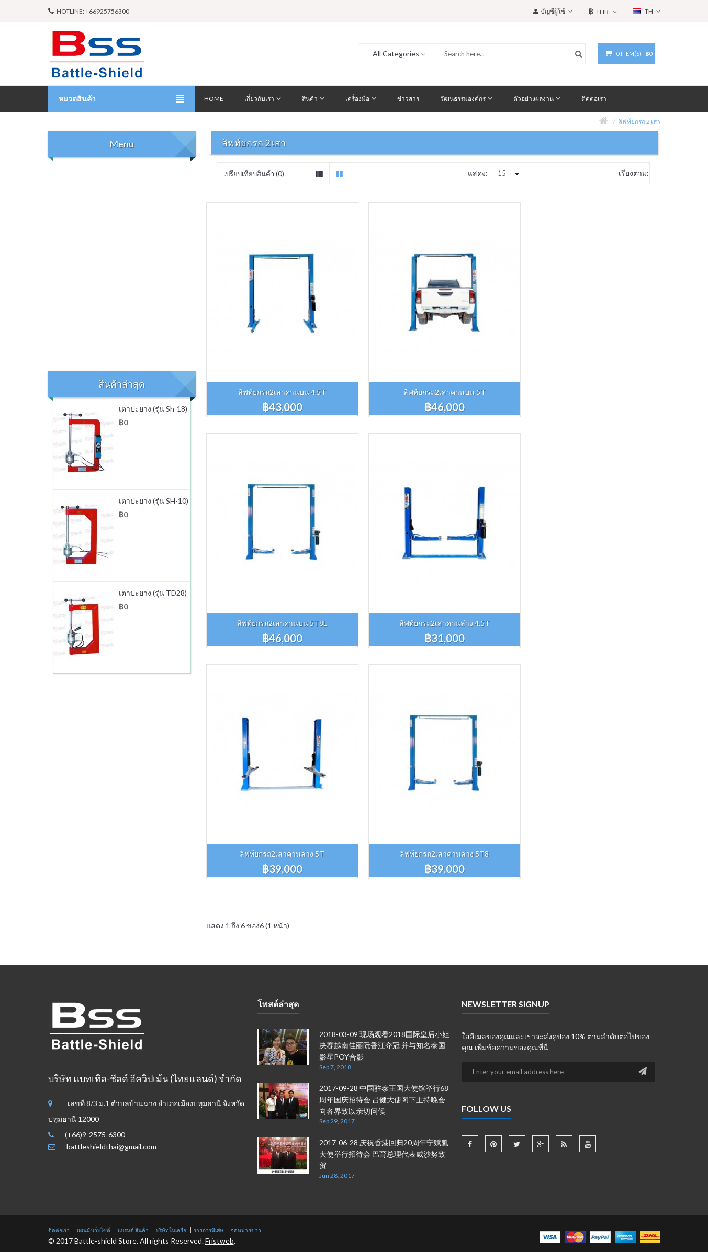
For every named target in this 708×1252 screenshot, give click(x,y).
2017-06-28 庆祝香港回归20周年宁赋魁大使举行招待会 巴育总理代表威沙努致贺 (383, 904)
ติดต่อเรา (59, 980)
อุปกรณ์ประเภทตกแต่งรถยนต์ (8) (108, 300)
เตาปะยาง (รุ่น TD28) (153, 592)
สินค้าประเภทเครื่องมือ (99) (101, 278)
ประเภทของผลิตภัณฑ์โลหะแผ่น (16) (114, 234)
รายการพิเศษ (208, 980)
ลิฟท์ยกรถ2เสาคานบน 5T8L (587, 382)
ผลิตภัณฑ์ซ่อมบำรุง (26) (96, 256)
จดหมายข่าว (246, 980)
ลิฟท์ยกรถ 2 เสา (639, 122)
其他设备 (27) (81, 344)
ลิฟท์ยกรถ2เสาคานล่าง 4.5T (278, 604)
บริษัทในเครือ (171, 980)
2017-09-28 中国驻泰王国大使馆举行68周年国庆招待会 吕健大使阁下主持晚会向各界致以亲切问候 (383, 850)
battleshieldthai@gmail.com (111, 896)
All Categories (392, 53)
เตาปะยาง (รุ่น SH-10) (153, 500)
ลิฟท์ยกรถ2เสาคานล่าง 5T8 (587, 604)
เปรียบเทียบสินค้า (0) (253, 173)
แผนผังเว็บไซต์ (93, 980)
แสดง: (478, 172)
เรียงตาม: (634, 172)
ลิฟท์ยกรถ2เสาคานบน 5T (432, 382)
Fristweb (219, 990)
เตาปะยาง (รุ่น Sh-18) (153, 408)
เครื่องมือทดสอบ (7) (89, 212)
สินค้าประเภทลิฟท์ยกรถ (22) (102, 168)
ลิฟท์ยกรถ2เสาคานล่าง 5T (432, 604)
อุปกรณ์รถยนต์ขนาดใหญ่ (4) (102, 322)
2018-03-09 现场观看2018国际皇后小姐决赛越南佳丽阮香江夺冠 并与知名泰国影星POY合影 (384, 795)
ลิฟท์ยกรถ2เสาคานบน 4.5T (278, 382)
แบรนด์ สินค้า (133, 980)
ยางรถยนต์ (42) (83, 190)
